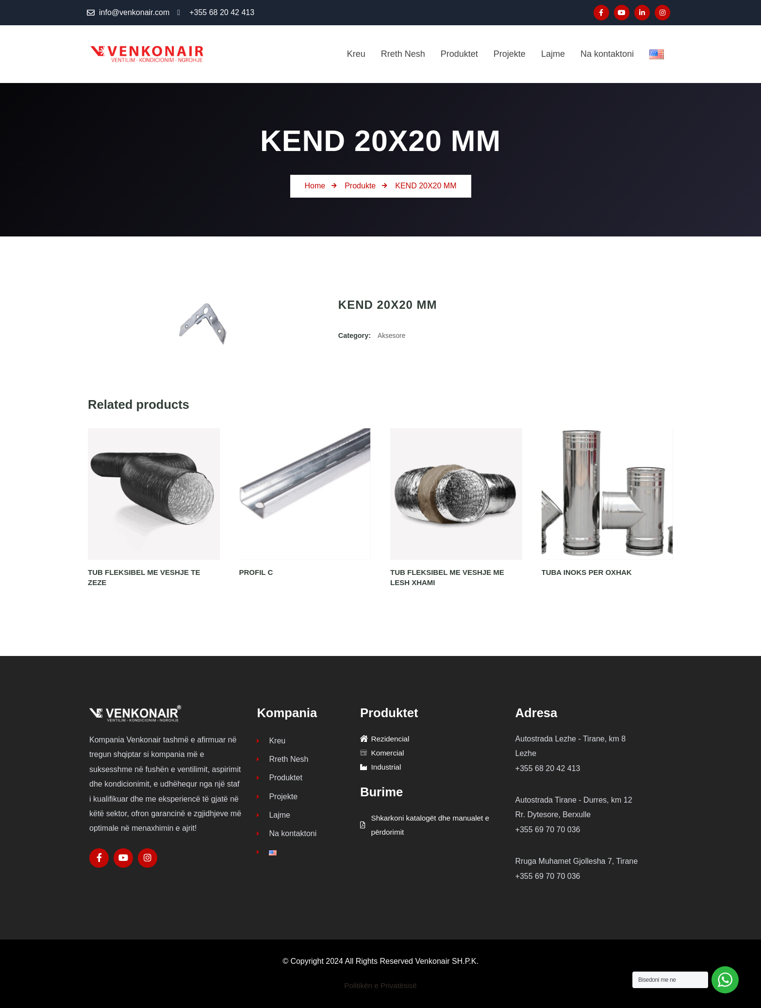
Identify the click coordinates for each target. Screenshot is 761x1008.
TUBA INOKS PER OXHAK (587, 572)
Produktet (279, 780)
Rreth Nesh (282, 760)
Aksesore (392, 335)
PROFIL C (256, 572)
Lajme (273, 819)
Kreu (271, 741)
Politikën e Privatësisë (381, 985)
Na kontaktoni (286, 838)
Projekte (277, 799)
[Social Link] (601, 12)
